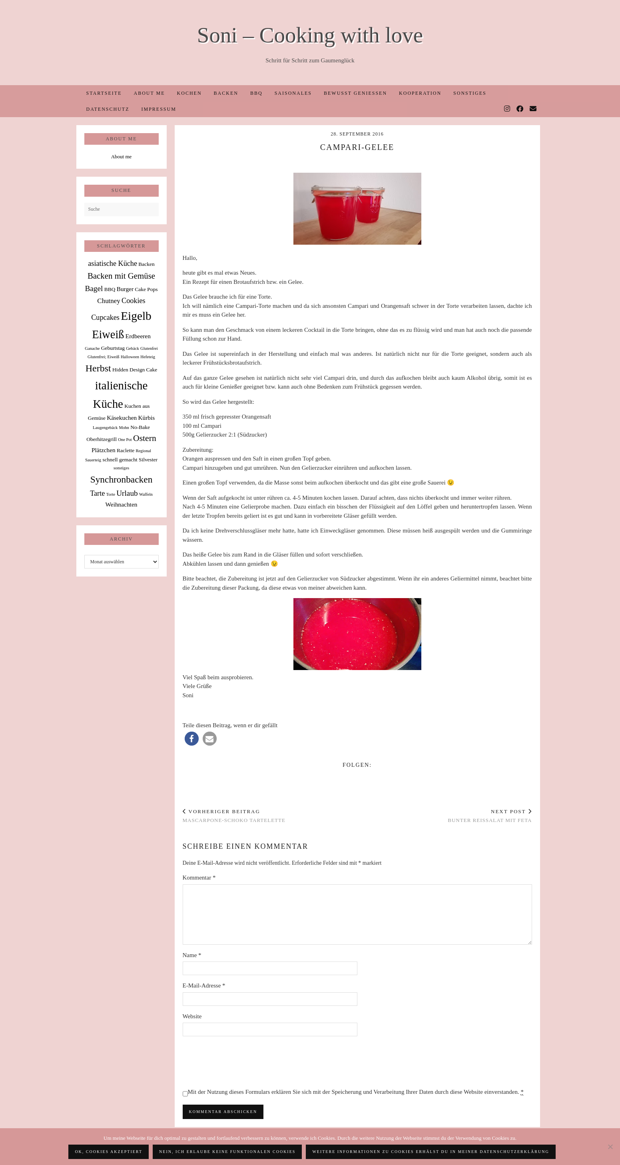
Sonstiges (469, 93)
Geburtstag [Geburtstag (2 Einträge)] (113, 348)
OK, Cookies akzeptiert (108, 1151)
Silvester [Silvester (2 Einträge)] (148, 460)
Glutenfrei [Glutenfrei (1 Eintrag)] (149, 348)
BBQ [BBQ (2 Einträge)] (110, 289)
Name (192, 955)
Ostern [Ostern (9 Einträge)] (144, 438)
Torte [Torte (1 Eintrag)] (110, 494)
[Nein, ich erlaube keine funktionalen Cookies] (610, 1147)
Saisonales (293, 93)
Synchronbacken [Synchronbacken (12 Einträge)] (121, 479)
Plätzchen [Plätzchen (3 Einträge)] (104, 450)
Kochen (189, 93)
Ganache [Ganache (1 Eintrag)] (92, 348)
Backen (226, 93)
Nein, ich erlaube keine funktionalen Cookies (227, 1151)
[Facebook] (520, 109)
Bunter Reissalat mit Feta (490, 816)
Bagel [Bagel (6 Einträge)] (94, 288)
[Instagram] (507, 109)
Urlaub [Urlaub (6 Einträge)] (127, 493)
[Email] (533, 109)
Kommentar (199, 877)
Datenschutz (108, 109)
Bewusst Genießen (355, 93)
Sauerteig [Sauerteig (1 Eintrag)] (93, 460)
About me (149, 93)
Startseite (104, 93)
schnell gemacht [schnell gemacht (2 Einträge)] (119, 460)
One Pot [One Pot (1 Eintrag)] (125, 439)
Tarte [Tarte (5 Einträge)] (97, 493)
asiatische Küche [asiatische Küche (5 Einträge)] (112, 263)
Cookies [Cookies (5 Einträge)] (134, 301)
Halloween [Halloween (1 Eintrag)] (130, 357)
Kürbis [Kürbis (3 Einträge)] (146, 417)
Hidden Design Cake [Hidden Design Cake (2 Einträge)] (134, 370)
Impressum (159, 109)
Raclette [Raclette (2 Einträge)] (125, 450)
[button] (192, 739)
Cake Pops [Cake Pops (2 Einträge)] (146, 289)
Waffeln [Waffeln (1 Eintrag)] (146, 494)
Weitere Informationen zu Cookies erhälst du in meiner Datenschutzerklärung (430, 1151)
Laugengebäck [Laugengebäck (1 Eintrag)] (105, 427)
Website (192, 1016)
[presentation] (243, 1061)
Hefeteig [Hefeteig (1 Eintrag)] (147, 357)
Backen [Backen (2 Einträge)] (146, 264)
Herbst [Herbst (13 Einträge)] (98, 368)
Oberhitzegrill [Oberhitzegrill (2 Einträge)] (101, 439)
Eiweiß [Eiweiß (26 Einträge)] (108, 334)
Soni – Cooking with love (310, 35)
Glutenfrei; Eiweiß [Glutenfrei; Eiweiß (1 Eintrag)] (104, 357)
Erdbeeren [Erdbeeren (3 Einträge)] (138, 336)
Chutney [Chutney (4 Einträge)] (108, 301)
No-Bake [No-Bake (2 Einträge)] (140, 427)
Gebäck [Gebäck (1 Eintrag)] (132, 348)
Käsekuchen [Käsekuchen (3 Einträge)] (122, 417)
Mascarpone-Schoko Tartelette (234, 816)
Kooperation (420, 93)
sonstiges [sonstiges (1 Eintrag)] (121, 468)
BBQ (256, 93)
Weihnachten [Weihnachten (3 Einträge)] (122, 504)
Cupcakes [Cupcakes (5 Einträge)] (105, 317)
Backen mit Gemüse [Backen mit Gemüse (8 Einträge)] (121, 276)
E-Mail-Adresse (204, 985)
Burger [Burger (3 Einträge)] (125, 288)
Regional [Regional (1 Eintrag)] (143, 451)
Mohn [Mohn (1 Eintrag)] (124, 427)
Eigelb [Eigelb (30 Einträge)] (136, 315)
